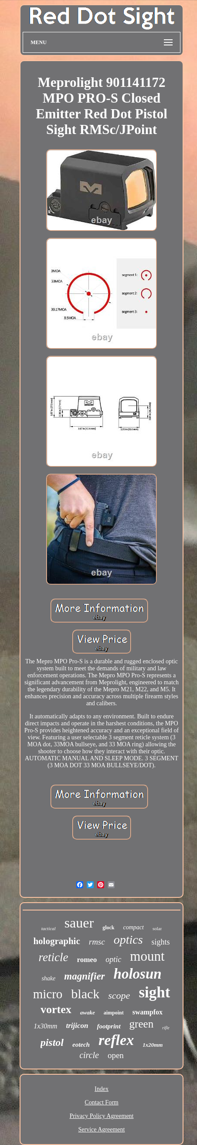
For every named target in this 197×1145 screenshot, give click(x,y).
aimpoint (114, 1013)
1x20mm (153, 1045)
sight (154, 992)
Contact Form (101, 1102)
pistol (52, 1042)
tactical (48, 928)
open (116, 1055)
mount (147, 956)
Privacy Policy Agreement (102, 1116)
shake (48, 978)
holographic (56, 941)
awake (87, 1012)
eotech (81, 1044)
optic (113, 959)
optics (128, 939)
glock (108, 927)
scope (119, 995)
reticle (53, 957)
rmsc (97, 941)
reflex (116, 1040)
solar (157, 928)
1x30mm (45, 1026)
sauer (79, 923)
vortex (56, 1009)
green (141, 1024)
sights (161, 942)
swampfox (147, 1012)
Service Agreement (101, 1129)
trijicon (77, 1025)
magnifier (84, 976)
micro (48, 994)
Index (102, 1089)
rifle (166, 1027)
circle (89, 1055)
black (85, 993)
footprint (108, 1026)
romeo (87, 959)
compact (133, 927)
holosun (138, 974)
